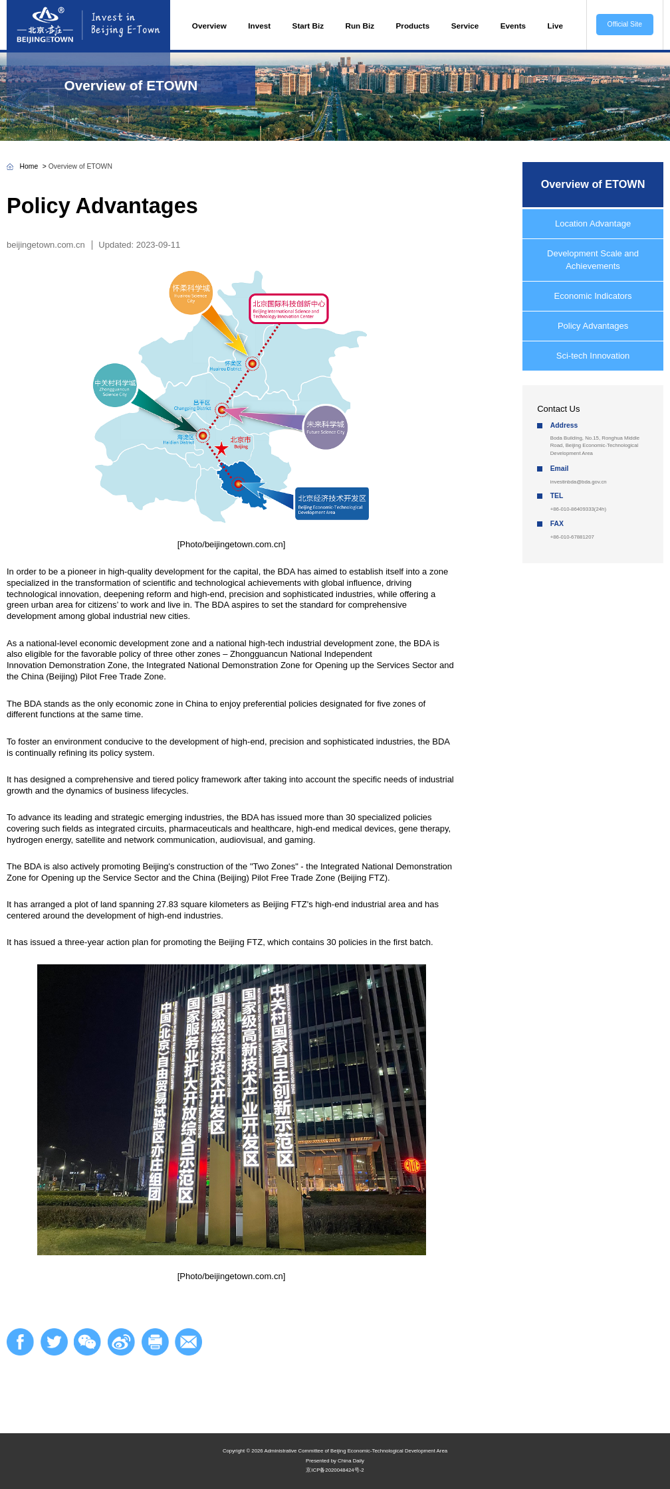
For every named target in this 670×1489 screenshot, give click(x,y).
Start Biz (308, 25)
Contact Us (558, 409)
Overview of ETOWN (131, 85)
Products (413, 25)
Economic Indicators (593, 296)
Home (29, 166)
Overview (209, 25)
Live (555, 25)
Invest (259, 25)
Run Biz (360, 25)
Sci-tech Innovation (593, 356)
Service (465, 25)
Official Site (625, 24)
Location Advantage (593, 223)
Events (513, 25)
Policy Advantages (593, 326)
